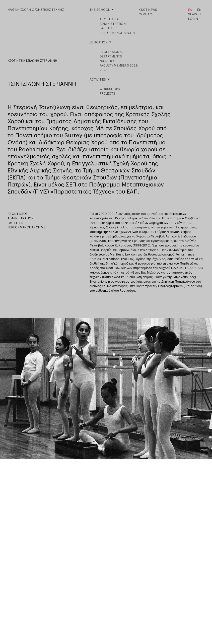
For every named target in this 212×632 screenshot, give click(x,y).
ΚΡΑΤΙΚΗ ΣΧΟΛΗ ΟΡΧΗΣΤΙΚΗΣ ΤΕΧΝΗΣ (36, 9)
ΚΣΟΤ (12, 60)
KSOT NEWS (148, 9)
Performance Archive (26, 227)
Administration (21, 218)
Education (99, 14)
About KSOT (18, 213)
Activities (98, 18)
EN (199, 9)
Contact (146, 14)
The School (100, 9)
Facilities (16, 222)
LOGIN (193, 18)
